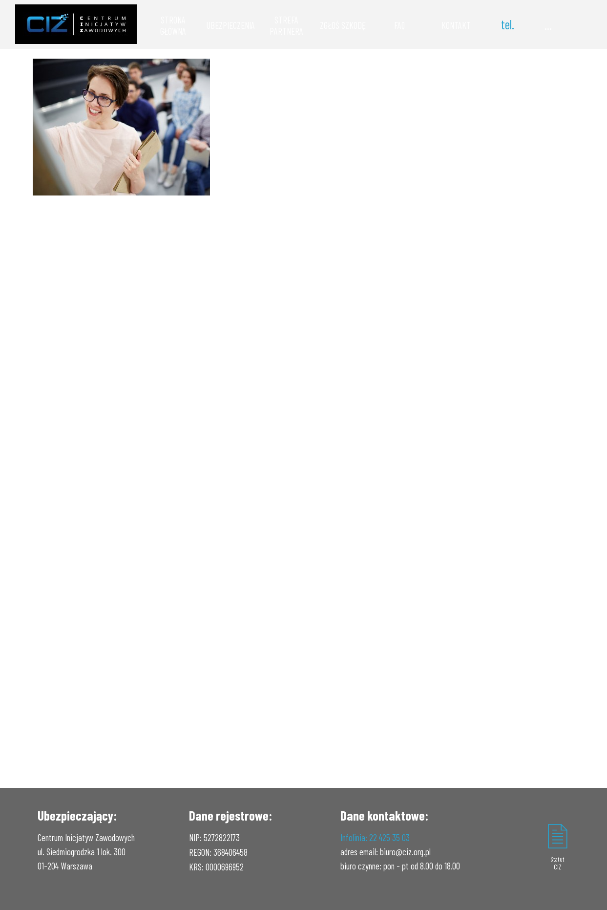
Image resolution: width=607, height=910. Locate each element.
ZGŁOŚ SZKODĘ (343, 25)
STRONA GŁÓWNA (173, 25)
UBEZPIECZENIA (231, 25)
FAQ (399, 25)
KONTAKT (456, 25)
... (548, 24)
